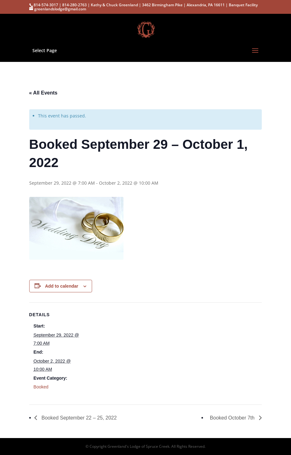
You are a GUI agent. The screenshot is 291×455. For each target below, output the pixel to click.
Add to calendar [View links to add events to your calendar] (61, 286)
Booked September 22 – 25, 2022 (78, 417)
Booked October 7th (233, 417)
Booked (41, 386)
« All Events (43, 92)
